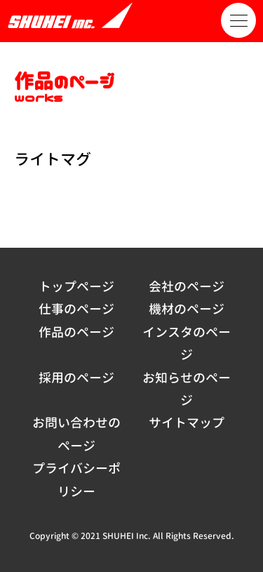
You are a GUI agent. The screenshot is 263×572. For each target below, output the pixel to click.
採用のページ (76, 378)
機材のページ (186, 309)
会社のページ (186, 286)
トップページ (76, 286)
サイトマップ (186, 423)
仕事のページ (76, 309)
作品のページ (76, 332)
